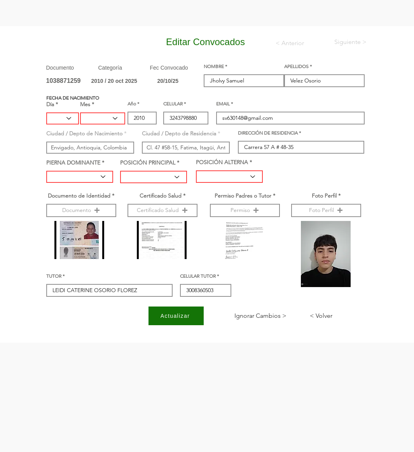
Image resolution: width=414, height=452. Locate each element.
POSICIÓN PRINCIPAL (147, 162)
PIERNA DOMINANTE (73, 162)
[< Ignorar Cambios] (260, 316)
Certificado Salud (161, 195)
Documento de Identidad (79, 195)
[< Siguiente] (344, 42)
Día (50, 104)
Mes (85, 104)
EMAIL (223, 104)
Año (132, 104)
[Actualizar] (176, 316)
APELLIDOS (296, 66)
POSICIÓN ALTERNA (222, 162)
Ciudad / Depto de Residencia (179, 133)
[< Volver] (335, 316)
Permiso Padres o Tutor (243, 195)
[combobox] (90, 148)
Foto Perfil (324, 195)
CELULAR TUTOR (198, 276)
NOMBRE (214, 66)
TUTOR (53, 276)
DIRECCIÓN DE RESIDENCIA (268, 133)
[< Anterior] (295, 43)
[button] (81, 210)
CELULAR (173, 104)
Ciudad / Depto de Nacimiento (84, 133)
